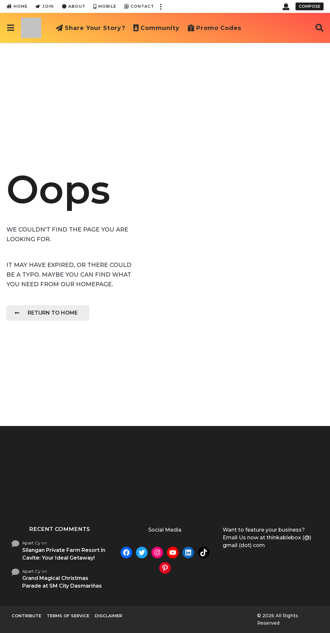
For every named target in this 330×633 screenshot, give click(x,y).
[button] (160, 6)
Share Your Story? (90, 28)
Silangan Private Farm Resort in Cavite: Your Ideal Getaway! (63, 554)
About (73, 6)
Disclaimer (108, 615)
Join (45, 6)
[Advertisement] (165, 91)
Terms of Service (68, 615)
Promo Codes (214, 28)
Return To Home (46, 313)
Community (156, 28)
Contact (139, 6)
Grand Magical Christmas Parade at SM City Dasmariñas (62, 582)
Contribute (26, 615)
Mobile (104, 6)
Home (17, 6)
